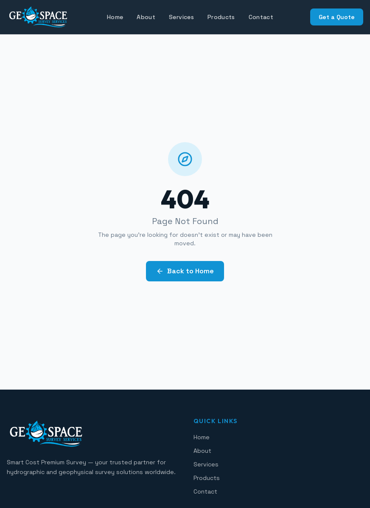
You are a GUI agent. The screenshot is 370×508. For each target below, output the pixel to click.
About (146, 17)
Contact (261, 17)
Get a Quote (337, 17)
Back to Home (185, 271)
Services (181, 17)
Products (221, 17)
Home (115, 17)
